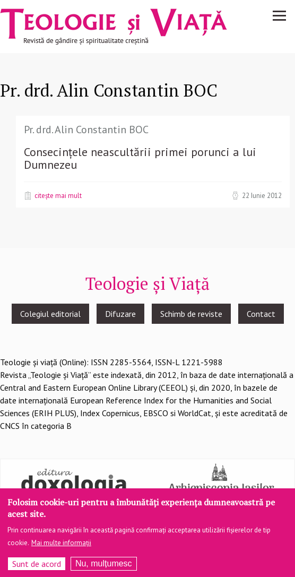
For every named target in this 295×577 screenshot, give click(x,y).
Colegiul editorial (50, 313)
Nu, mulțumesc (103, 568)
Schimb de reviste (191, 313)
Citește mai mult (58, 195)
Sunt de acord (36, 568)
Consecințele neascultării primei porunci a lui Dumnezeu (140, 158)
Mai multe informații (61, 547)
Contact (261, 313)
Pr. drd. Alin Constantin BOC (86, 129)
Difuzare (120, 313)
